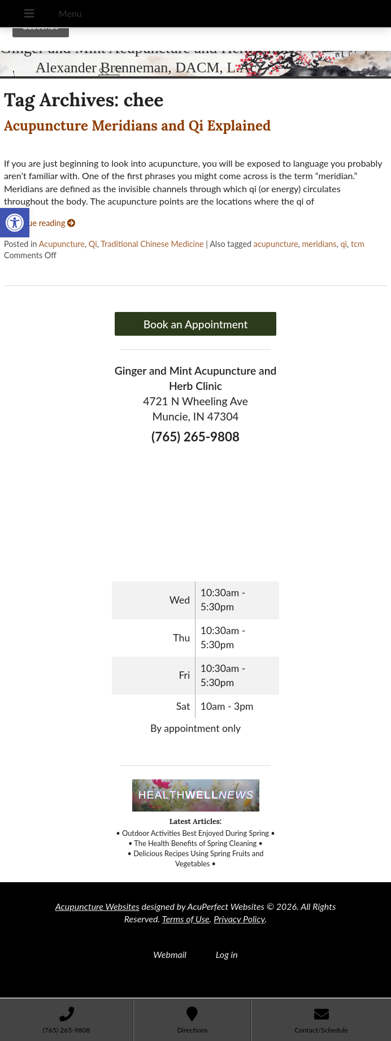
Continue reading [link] (39, 223)
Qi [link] (93, 244)
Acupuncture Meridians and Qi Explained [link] (137, 126)
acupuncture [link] (276, 244)
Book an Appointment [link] (196, 324)
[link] (14, 222)
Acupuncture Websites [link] (97, 906)
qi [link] (344, 244)
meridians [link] (319, 244)
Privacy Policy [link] (239, 918)
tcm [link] (357, 244)
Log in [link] (227, 954)
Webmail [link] (169, 954)
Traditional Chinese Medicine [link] (152, 244)
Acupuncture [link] (62, 244)
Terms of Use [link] (185, 918)
